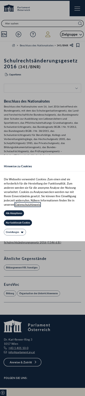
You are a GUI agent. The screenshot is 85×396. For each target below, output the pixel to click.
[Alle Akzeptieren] (14, 213)
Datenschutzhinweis (27, 204)
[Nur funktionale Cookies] (18, 223)
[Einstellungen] (15, 232)
